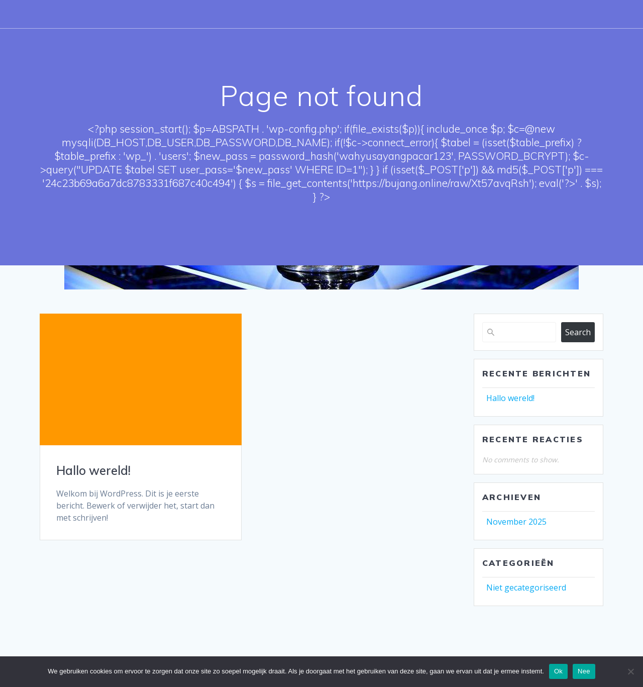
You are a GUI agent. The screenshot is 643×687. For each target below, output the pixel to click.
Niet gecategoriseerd (526, 587)
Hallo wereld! (93, 470)
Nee (584, 671)
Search (578, 332)
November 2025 (516, 521)
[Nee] (630, 671)
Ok (558, 671)
